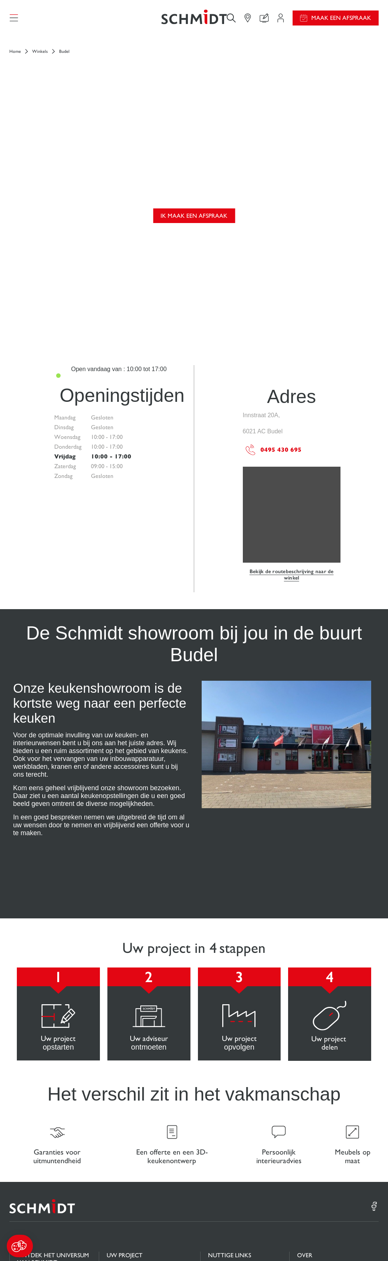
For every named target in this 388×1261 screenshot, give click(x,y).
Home (15, 57)
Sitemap (370, 1241)
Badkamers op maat (41, 1152)
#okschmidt (346, 1241)
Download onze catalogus (239, 1145)
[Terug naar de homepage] (194, 20)
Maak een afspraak (341, 20)
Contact (116, 1160)
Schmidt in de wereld (322, 1146)
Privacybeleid (315, 1241)
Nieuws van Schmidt (321, 1131)
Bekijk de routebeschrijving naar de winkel (292, 430)
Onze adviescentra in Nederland (322, 1165)
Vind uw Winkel (127, 1175)
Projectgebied (123, 1131)
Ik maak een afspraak (194, 146)
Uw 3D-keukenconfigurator (140, 1145)
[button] (20, 1246)
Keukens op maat (38, 1138)
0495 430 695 (273, 305)
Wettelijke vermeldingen (240, 1241)
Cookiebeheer (283, 1241)
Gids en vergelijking (232, 1131)
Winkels (40, 57)
